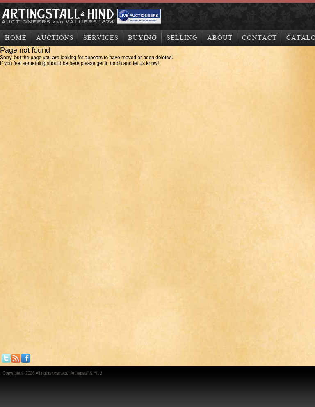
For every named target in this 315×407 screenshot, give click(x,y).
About (220, 38)
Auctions (55, 38)
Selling (182, 38)
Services (101, 38)
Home (16, 38)
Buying (142, 38)
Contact (259, 38)
